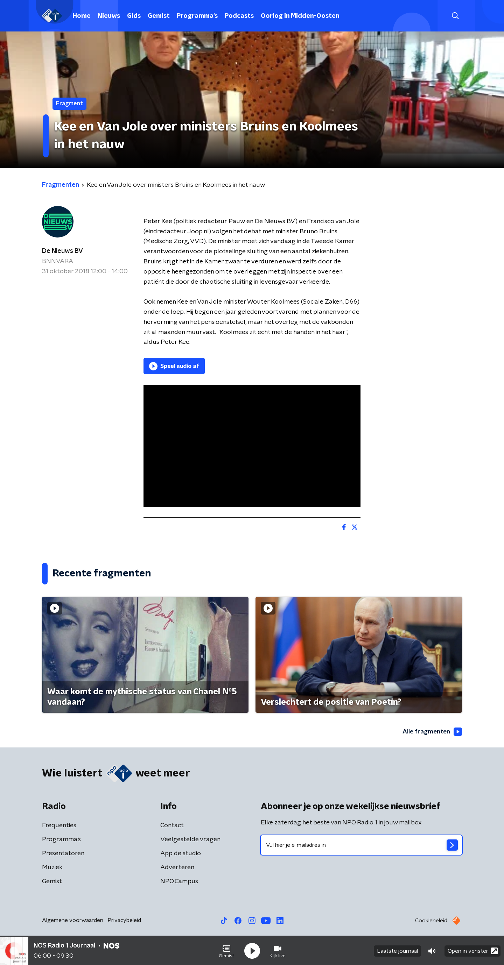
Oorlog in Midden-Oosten (300, 16)
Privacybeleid (124, 920)
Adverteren (177, 868)
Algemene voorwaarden (72, 920)
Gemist (159, 16)
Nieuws (109, 16)
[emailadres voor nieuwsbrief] (361, 845)
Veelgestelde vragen (190, 840)
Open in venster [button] (473, 950)
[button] (226, 950)
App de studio (180, 854)
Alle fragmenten (431, 732)
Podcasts (239, 16)
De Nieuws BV (62, 251)
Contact (172, 826)
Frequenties (59, 826)
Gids (134, 16)
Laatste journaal (397, 950)
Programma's (197, 16)
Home (81, 16)
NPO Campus (179, 882)
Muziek (52, 868)
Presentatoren (63, 854)
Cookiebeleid (431, 921)
